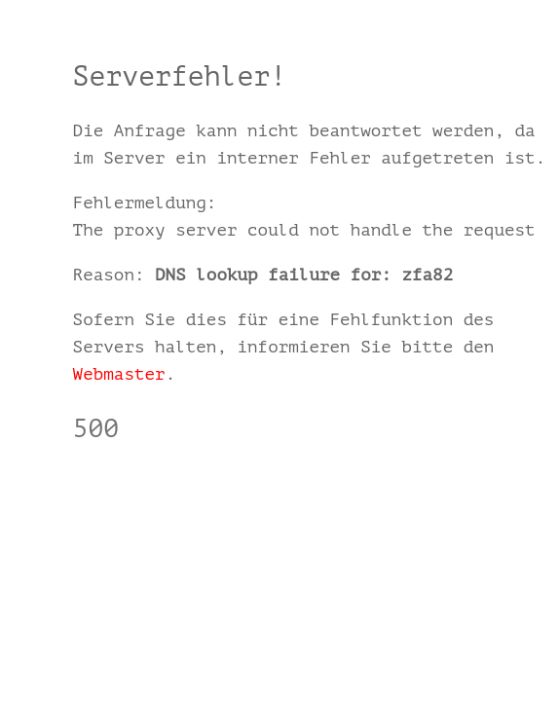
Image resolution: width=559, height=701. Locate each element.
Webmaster (119, 374)
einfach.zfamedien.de (176, 485)
